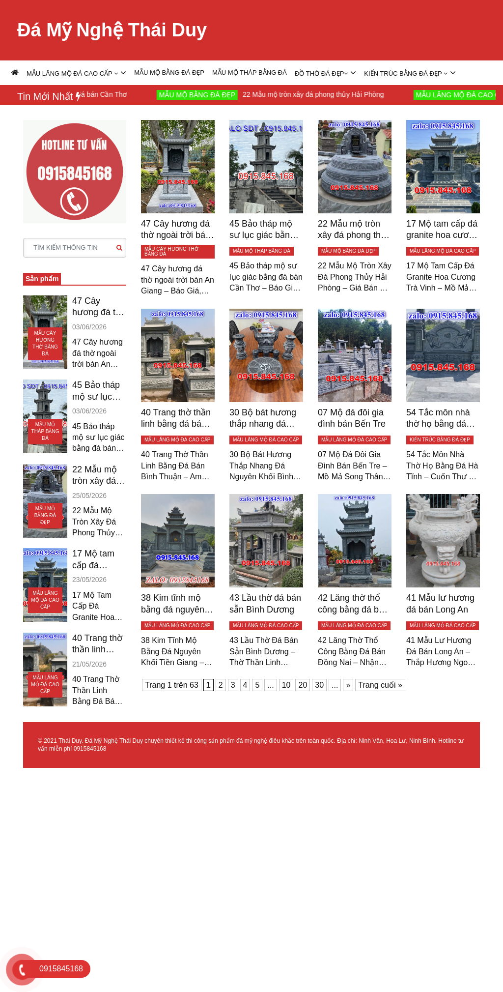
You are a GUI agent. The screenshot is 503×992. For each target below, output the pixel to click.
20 (302, 685)
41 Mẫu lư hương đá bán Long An (440, 603)
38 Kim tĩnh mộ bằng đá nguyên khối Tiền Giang (172, 604)
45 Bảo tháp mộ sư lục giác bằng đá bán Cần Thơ (98, 391)
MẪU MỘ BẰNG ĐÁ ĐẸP (169, 72)
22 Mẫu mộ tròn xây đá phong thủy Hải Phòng (322, 94)
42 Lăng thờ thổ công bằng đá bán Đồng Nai (353, 604)
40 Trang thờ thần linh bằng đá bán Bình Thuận (97, 644)
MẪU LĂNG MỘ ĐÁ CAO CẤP (72, 73)
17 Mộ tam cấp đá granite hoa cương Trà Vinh (94, 560)
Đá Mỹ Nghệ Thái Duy (112, 30)
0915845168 (90, 748)
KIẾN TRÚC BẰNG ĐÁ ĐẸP (405, 73)
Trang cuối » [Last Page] (380, 685)
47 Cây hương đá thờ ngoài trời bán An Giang (99, 307)
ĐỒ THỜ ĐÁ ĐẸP (321, 73)
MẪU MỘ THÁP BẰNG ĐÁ (249, 72)
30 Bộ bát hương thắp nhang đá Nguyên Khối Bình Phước (265, 419)
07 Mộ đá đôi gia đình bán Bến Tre (352, 418)
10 (286, 685)
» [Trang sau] (348, 685)
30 (319, 685)
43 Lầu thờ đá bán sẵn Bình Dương (265, 603)
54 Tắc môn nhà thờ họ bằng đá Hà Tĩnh (438, 419)
